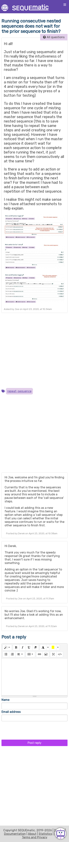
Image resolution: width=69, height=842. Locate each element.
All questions (54, 37)
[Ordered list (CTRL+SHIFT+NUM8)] (12, 654)
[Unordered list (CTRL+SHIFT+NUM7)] (6, 654)
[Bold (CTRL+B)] (16, 647)
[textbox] (34, 676)
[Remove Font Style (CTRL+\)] (35, 647)
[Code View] (59, 654)
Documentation (15, 834)
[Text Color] (43, 647)
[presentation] (29, 729)
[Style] (7, 647)
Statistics (45, 834)
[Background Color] (53, 647)
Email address (11, 712)
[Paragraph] (20, 654)
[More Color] (48, 647)
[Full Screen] (53, 654)
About (32, 834)
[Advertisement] (34, 350)
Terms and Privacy (34, 837)
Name (5, 700)
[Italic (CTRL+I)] (22, 647)
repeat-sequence (19, 391)
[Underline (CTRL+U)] (29, 647)
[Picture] (46, 654)
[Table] (30, 654)
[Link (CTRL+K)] (39, 654)
